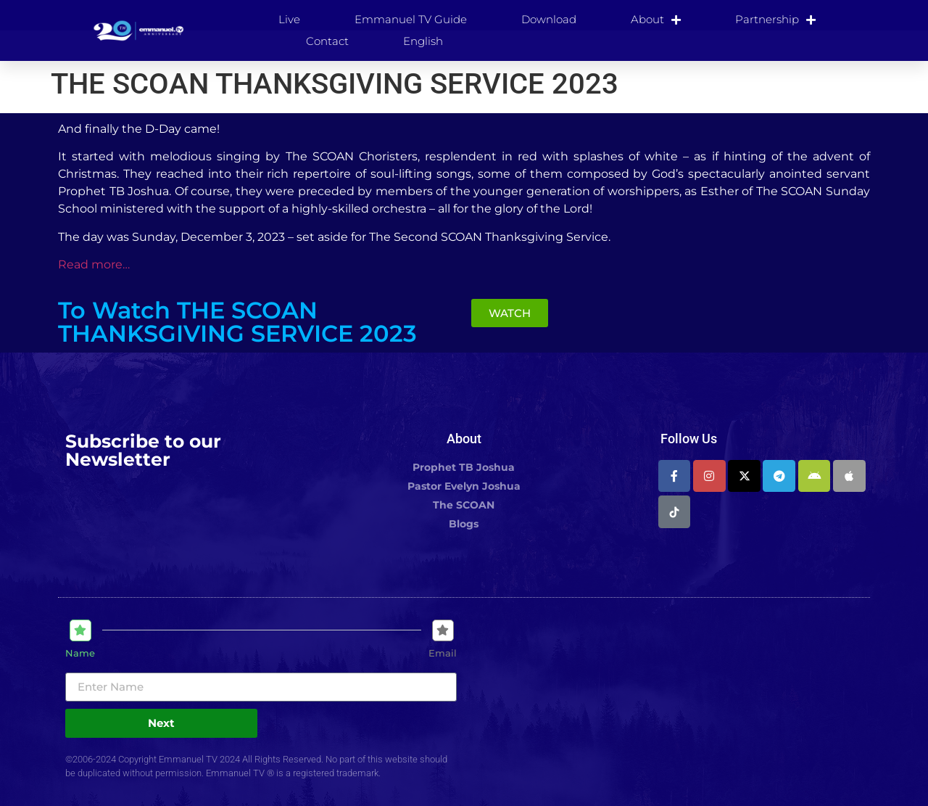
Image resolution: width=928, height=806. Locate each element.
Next (161, 723)
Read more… (94, 264)
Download (548, 19)
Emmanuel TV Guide (411, 19)
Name (80, 653)
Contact (327, 41)
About (656, 19)
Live (289, 19)
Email (442, 653)
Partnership (775, 19)
